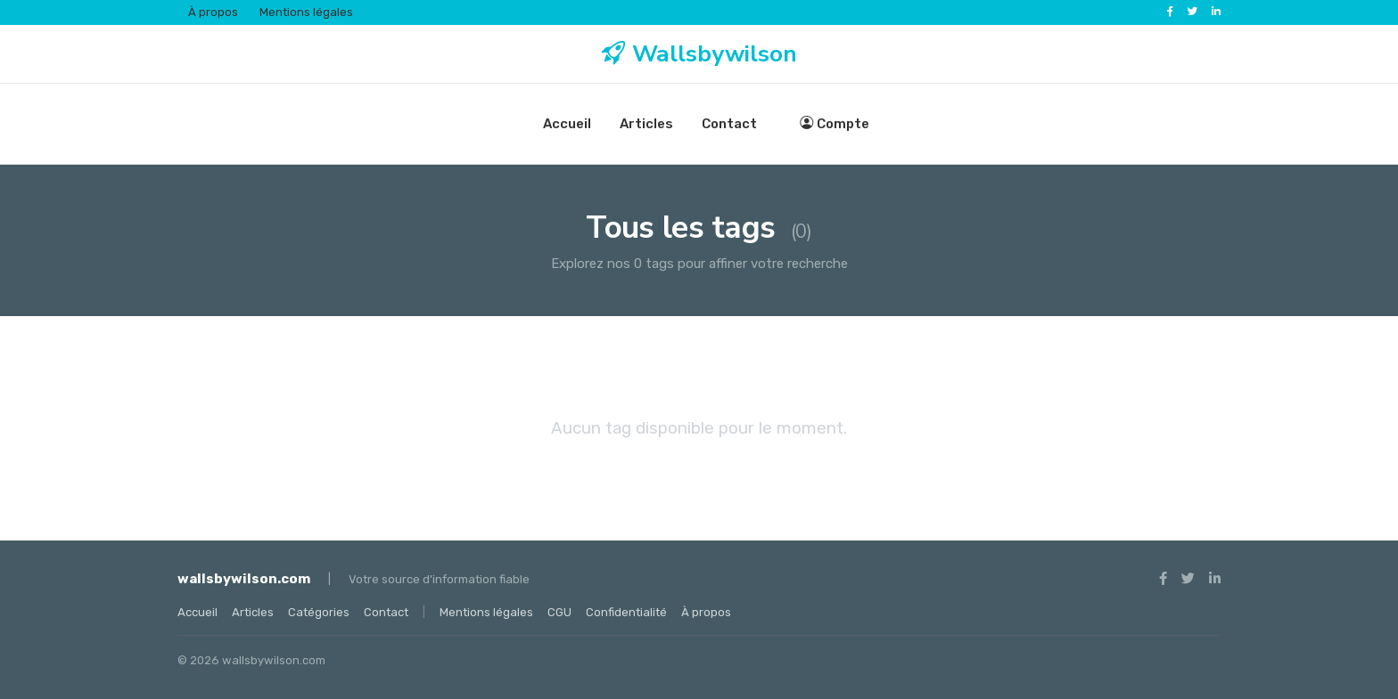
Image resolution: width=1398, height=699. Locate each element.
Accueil (567, 124)
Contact (729, 124)
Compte (834, 124)
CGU (559, 612)
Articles (646, 124)
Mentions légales (306, 12)
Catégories (319, 612)
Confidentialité (626, 612)
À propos (213, 12)
